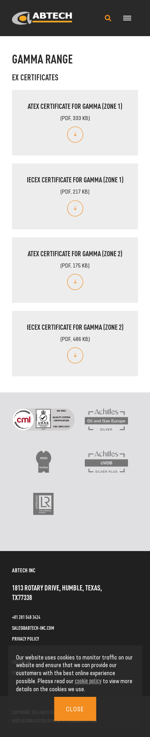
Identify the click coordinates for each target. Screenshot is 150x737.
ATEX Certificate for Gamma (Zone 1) (75, 105)
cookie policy (88, 680)
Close (75, 709)
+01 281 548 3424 (26, 617)
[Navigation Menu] (127, 18)
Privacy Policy (25, 638)
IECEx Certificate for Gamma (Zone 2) (75, 326)
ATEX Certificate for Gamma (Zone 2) (75, 253)
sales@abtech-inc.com (33, 628)
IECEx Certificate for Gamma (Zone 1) (75, 179)
